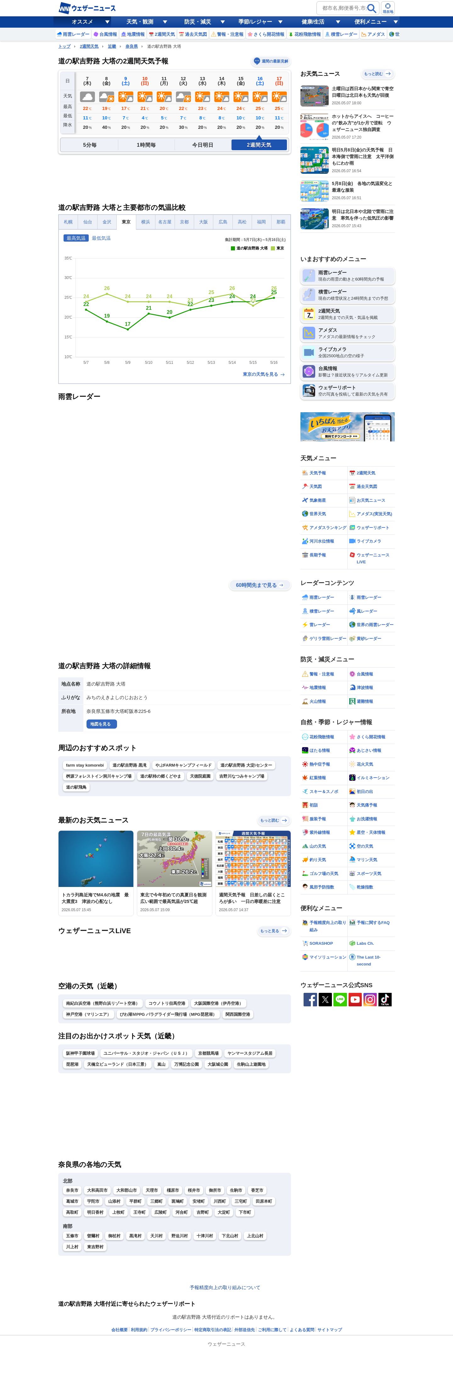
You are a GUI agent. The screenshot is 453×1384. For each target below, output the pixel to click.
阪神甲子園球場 (80, 1053)
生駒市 (236, 1190)
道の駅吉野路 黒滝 (130, 765)
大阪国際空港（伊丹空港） (218, 1003)
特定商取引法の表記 (212, 1329)
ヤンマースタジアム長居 (249, 1053)
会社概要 (119, 1329)
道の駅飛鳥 (76, 787)
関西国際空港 (238, 1014)
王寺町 (139, 1212)
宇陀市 (93, 1201)
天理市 (152, 1190)
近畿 (112, 46)
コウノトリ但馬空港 (166, 1003)
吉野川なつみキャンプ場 (241, 776)
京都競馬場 (208, 1053)
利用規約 (139, 1329)
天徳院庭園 (200, 776)
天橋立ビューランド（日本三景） (117, 1064)
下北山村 (230, 1236)
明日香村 (95, 1212)
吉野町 (203, 1212)
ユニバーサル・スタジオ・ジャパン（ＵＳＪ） (146, 1053)
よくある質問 (302, 1329)
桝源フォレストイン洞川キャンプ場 (98, 776)
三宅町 (241, 1201)
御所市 (215, 1190)
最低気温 (101, 238)
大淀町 (224, 1212)
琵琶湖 (72, 1064)
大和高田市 (97, 1190)
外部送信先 (244, 1329)
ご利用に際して (272, 1329)
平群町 (135, 1201)
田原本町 (264, 1201)
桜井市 (194, 1190)
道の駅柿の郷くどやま (160, 776)
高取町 (72, 1212)
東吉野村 (95, 1247)
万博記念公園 (186, 1064)
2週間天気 (89, 46)
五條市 (72, 1236)
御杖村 (114, 1236)
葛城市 (72, 1201)
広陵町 (160, 1212)
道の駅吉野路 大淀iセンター (246, 765)
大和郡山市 (126, 1190)
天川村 (156, 1236)
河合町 (182, 1212)
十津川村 (205, 1236)
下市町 (245, 1212)
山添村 (114, 1201)
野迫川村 (179, 1236)
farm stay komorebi (85, 765)
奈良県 (132, 46)
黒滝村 (135, 1236)
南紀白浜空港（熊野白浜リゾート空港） (103, 1003)
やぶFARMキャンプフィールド (183, 765)
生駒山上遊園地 (251, 1064)
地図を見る (100, 724)
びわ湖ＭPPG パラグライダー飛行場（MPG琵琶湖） (168, 1014)
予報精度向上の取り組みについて (225, 1287)
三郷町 (156, 1201)
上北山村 (255, 1236)
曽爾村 (93, 1236)
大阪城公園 (218, 1064)
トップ (64, 46)
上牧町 (118, 1212)
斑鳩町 (177, 1201)
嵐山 (161, 1064)
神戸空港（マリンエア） (88, 1014)
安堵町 (199, 1201)
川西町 (220, 1201)
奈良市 (72, 1190)
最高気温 (76, 238)
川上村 (72, 1247)
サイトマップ (329, 1329)
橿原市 (173, 1190)
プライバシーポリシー (170, 1329)
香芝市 (257, 1190)
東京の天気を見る (264, 374)
